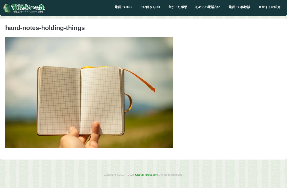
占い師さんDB (150, 7)
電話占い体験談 (239, 7)
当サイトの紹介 (269, 7)
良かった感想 (177, 7)
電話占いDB (122, 7)
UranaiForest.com (146, 174)
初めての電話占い (207, 7)
